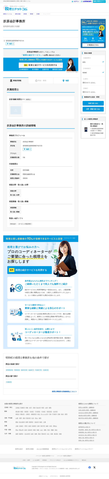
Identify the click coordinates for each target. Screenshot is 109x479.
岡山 (17, 430)
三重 (44, 422)
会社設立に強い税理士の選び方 (87, 435)
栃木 (62, 414)
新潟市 (28, 418)
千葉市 (54, 414)
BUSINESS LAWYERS (65, 476)
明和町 (31, 14)
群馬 (66, 414)
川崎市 (28, 414)
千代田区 (37, 411)
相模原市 (33, 414)
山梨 (17, 418)
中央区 (43, 411)
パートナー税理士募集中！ (65, 456)
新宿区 (26, 411)
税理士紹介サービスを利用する (28, 270)
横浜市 (23, 414)
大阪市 (21, 426)
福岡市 (21, 434)
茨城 (59, 414)
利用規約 (44, 460)
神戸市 (43, 426)
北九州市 (27, 434)
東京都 (18, 411)
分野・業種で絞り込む (93, 109)
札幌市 (23, 407)
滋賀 (47, 426)
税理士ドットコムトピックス (62, 449)
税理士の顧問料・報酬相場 (86, 407)
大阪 (17, 426)
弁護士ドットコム (43, 476)
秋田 (43, 407)
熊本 (39, 434)
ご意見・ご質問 (26, 460)
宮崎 (51, 434)
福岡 (17, 434)
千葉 (50, 414)
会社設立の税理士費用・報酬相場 (88, 413)
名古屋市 (22, 422)
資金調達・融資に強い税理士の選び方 (89, 429)
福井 (40, 418)
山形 (46, 407)
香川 (48, 430)
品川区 (55, 411)
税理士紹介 (19, 449)
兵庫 (38, 426)
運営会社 (84, 460)
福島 (50, 407)
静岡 (27, 422)
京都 (29, 426)
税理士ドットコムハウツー (84, 449)
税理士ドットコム (7, 14)
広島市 (30, 430)
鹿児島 (56, 434)
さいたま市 (44, 414)
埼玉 (38, 414)
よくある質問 (36, 460)
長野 (20, 418)
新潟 (24, 418)
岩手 (30, 407)
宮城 (34, 407)
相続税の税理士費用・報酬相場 (87, 415)
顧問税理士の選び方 (84, 427)
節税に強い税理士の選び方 (86, 440)
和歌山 (55, 426)
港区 (22, 411)
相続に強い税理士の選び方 (86, 437)
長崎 (35, 434)
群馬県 (25, 14)
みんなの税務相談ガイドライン (71, 460)
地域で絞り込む (93, 103)
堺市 (26, 426)
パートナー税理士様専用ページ (45, 456)
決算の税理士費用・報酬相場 (86, 410)
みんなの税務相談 (43, 449)
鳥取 (34, 430)
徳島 (45, 430)
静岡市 (31, 422)
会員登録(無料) (86, 1)
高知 (56, 430)
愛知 (17, 422)
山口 (41, 430)
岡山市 (21, 430)
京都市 (34, 426)
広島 (25, 430)
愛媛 (52, 430)
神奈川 (18, 414)
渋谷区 (32, 411)
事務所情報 (15, 81)
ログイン (75, 1)
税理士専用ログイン (99, 1)
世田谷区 (49, 411)
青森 (27, 407)
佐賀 (32, 434)
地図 (9, 44)
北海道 (18, 407)
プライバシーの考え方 (55, 460)
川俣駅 (38, 14)
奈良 (50, 426)
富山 (36, 418)
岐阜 (41, 422)
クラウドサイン (54, 476)
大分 (48, 434)
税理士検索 (17, 14)
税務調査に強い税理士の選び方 (87, 432)
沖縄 (60, 434)
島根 (38, 430)
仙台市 (38, 407)
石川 (33, 418)
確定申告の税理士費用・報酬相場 (88, 418)
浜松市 (36, 422)
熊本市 (44, 434)
